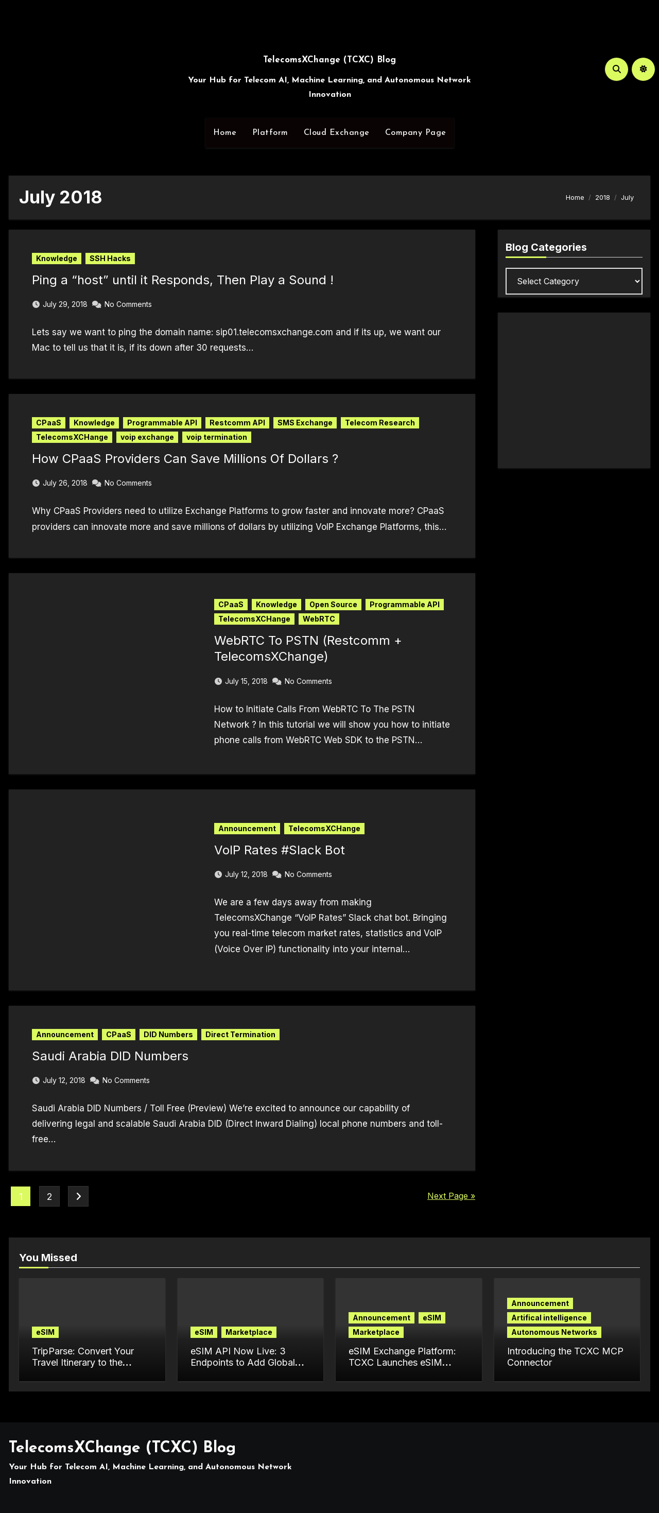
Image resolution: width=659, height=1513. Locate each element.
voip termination (216, 437)
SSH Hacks (110, 258)
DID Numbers (168, 1034)
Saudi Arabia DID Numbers (110, 1055)
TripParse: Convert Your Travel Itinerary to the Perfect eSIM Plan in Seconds (83, 1368)
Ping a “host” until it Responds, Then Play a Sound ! (183, 279)
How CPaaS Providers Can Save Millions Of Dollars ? (185, 458)
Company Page (415, 133)
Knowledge (56, 258)
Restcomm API (237, 422)
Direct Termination (240, 1034)
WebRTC (319, 618)
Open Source (333, 604)
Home (225, 133)
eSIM (45, 1332)
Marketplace (249, 1332)
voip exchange (147, 437)
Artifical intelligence (549, 1317)
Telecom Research (380, 422)
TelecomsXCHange (72, 437)
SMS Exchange (305, 422)
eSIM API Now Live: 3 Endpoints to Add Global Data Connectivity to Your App (245, 1368)
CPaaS (48, 422)
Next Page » (451, 1196)
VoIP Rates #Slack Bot (279, 850)
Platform (270, 133)
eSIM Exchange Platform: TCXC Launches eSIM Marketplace (402, 1362)
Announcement (247, 828)
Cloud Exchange (337, 133)
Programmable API (162, 422)
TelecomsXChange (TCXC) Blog (329, 60)
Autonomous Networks (554, 1332)
